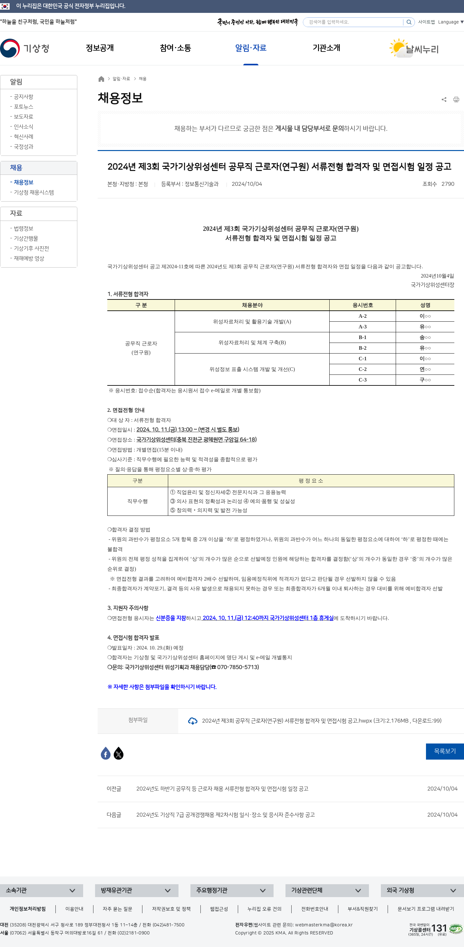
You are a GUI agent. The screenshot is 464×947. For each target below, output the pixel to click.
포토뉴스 (23, 107)
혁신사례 (23, 137)
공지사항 (23, 97)
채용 (143, 79)
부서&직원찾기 (363, 909)
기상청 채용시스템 (34, 192)
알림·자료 (121, 79)
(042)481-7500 (169, 925)
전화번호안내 (314, 909)
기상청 (24, 48)
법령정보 (23, 229)
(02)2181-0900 (134, 933)
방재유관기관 (116, 890)
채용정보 (23, 182)
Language (448, 22)
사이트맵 (426, 22)
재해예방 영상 (29, 258)
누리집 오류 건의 (264, 909)
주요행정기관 (211, 890)
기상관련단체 (306, 890)
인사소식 (23, 127)
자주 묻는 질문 (117, 909)
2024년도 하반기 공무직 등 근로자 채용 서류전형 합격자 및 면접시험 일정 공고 (297, 789)
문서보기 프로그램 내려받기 (426, 909)
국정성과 (23, 147)
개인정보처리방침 (28, 909)
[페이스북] (106, 753)
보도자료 (23, 117)
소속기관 (16, 890)
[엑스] (118, 753)
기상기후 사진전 (31, 248)
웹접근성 (219, 909)
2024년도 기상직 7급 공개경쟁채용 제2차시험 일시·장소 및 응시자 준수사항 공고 (297, 815)
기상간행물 (26, 238)
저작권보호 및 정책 (171, 909)
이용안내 (74, 909)
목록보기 (445, 751)
